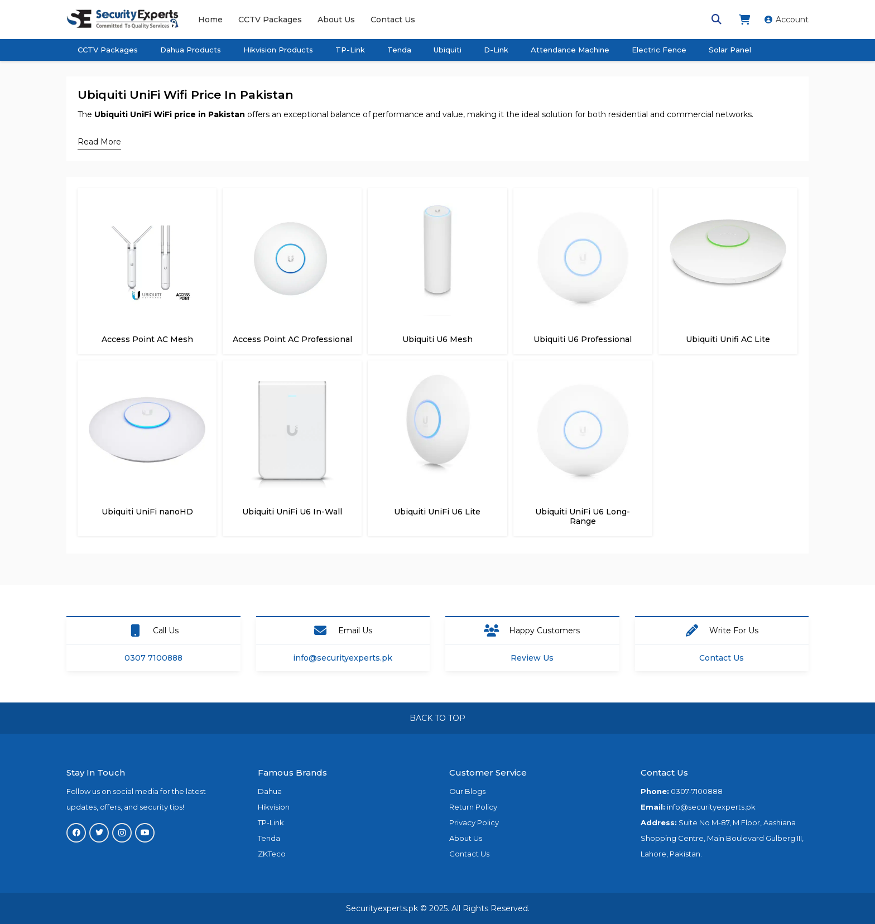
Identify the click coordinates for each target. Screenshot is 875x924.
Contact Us (721, 658)
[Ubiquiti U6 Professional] (583, 207)
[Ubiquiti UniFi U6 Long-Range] (583, 379)
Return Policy (473, 806)
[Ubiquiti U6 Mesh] (437, 207)
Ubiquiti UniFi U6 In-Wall (292, 512)
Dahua (270, 791)
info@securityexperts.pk (342, 658)
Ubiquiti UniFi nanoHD (147, 512)
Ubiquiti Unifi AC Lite (728, 339)
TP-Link (271, 822)
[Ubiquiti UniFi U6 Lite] (437, 379)
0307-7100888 (697, 791)
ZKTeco (272, 853)
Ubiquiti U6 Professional (582, 339)
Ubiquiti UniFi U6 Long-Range (582, 516)
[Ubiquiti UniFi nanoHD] (147, 379)
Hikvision (274, 806)
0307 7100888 (153, 658)
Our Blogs (467, 791)
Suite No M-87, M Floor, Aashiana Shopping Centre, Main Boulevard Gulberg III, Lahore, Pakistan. (722, 838)
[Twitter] (99, 833)
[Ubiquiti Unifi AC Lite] (728, 207)
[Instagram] (122, 833)
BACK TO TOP (437, 718)
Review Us (532, 658)
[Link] (122, 19)
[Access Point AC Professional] (292, 207)
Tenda (269, 838)
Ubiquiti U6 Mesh (437, 339)
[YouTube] (145, 833)
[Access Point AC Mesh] (147, 207)
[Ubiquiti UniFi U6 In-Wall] (292, 379)
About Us (465, 838)
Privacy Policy (474, 822)
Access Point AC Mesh (147, 339)
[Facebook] (76, 833)
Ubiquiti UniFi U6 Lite (437, 512)
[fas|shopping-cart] (746, 19)
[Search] (716, 19)
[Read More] (99, 142)
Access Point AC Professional (292, 339)
